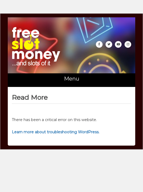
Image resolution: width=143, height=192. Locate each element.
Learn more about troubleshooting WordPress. (55, 132)
